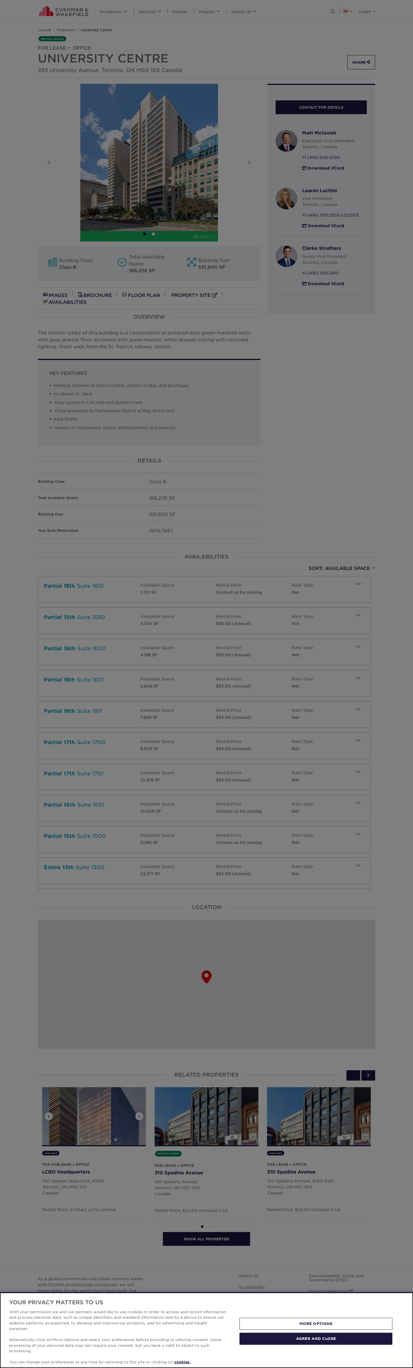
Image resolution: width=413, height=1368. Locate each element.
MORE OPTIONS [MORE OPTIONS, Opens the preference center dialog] (316, 1323)
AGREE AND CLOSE (316, 1338)
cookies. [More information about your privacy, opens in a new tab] (182, 1362)
